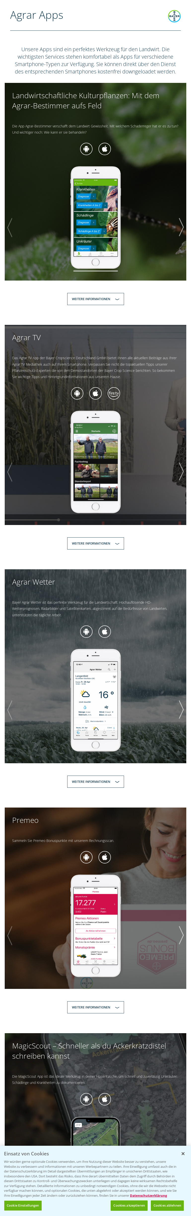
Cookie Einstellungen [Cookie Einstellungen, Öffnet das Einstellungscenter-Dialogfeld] (23, 1206)
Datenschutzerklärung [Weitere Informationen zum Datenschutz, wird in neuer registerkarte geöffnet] (148, 1196)
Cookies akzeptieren (129, 1206)
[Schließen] (183, 1154)
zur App (86, 149)
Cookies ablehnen (167, 1206)
